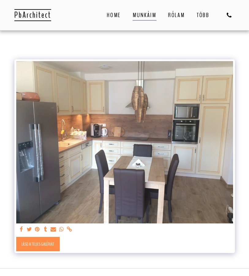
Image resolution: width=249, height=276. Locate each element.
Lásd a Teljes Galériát (37, 244)
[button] (229, 15)
